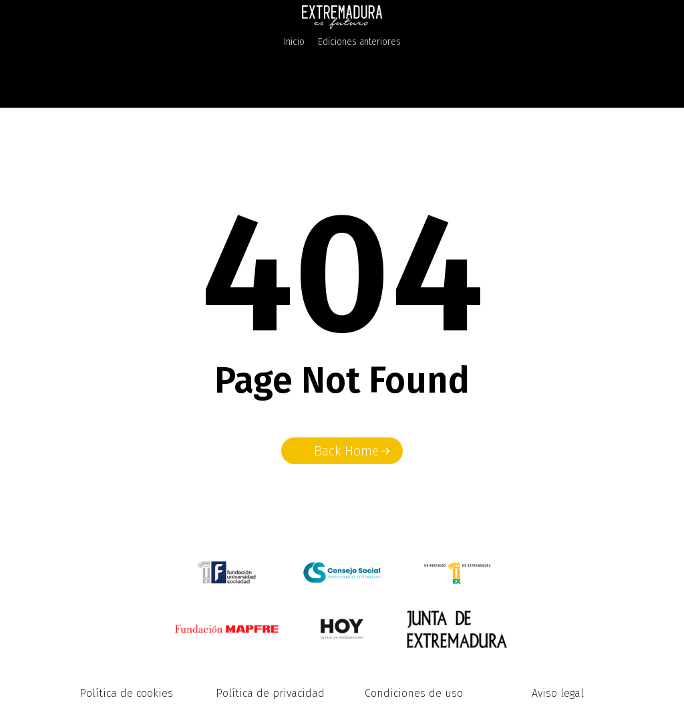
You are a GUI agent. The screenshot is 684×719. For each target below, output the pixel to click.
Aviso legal (558, 693)
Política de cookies (126, 693)
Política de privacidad (270, 693)
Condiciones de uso (414, 693)
